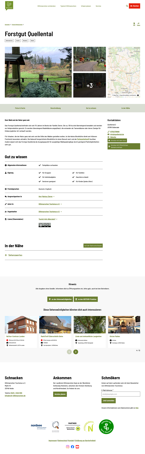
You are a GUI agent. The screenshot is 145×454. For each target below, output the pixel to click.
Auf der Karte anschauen (93, 245)
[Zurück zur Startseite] (9, 6)
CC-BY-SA (138, 332)
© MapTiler (115, 95)
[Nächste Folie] (75, 351)
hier (137, 408)
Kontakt (71, 440)
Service (98, 6)
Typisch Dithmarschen (68, 6)
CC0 (70, 96)
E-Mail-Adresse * (107, 390)
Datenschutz (62, 440)
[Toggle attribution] (138, 95)
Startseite (7, 24)
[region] (124, 72)
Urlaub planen (86, 6)
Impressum (53, 440)
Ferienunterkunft (83, 139)
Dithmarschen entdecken (47, 6)
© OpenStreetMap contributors (127, 95)
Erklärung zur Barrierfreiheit (85, 440)
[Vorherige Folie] (69, 351)
